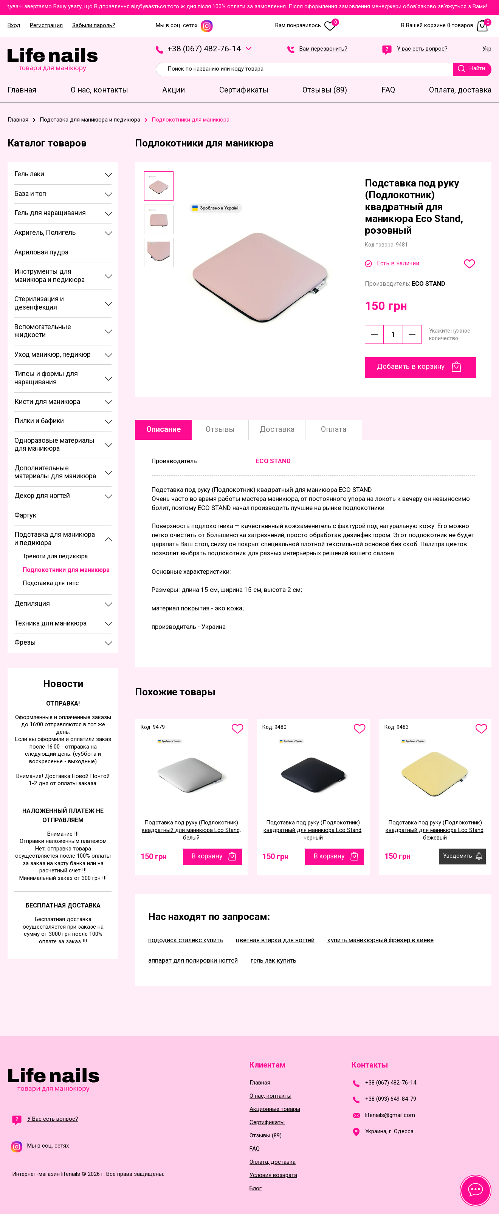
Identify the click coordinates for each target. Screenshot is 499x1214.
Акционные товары (275, 1109)
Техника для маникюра (50, 623)
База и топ (30, 193)
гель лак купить (273, 960)
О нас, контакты (270, 1096)
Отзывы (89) (266, 1136)
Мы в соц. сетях (184, 25)
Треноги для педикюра (55, 556)
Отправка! (63, 703)
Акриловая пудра (41, 252)
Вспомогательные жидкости (42, 331)
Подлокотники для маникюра (66, 569)
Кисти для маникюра (47, 401)
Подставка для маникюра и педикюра (54, 538)
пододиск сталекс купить (185, 940)
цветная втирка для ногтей (275, 940)
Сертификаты (267, 1122)
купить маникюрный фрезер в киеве (380, 940)
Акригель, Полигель (45, 232)
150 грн (154, 856)
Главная (260, 1083)
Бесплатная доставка (63, 905)
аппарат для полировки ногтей (193, 960)
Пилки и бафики (39, 421)
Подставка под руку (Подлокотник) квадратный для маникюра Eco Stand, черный (313, 830)
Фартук (25, 515)
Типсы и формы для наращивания (46, 378)
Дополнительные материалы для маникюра (55, 472)
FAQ (255, 1149)
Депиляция (32, 603)
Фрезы (25, 642)
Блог (256, 1188)
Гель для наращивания (50, 213)
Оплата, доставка (273, 1162)
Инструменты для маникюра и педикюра (49, 275)
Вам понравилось (307, 25)
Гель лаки (29, 174)
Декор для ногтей (42, 495)
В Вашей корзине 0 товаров (446, 25)
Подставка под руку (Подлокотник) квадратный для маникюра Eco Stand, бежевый (435, 830)
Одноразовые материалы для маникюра (54, 444)
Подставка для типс (51, 583)
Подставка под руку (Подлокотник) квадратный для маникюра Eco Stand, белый (191, 830)
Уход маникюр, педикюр (52, 354)
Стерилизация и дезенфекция (39, 303)
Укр (486, 49)
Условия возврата (273, 1175)
